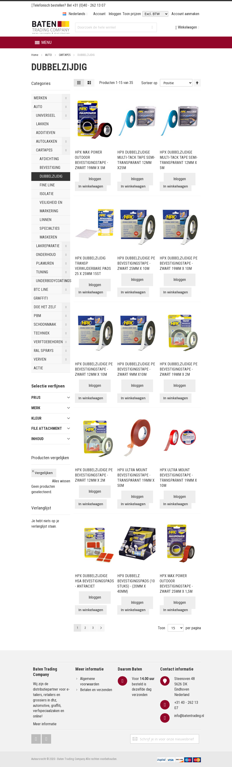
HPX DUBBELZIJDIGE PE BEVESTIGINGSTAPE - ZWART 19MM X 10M (178, 263)
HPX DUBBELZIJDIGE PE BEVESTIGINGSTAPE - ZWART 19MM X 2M (178, 369)
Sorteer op (149, 82)
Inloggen (115, 14)
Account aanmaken (185, 14)
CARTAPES (65, 55)
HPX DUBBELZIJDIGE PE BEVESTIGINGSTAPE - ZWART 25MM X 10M (136, 263)
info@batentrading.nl (189, 715)
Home (35, 55)
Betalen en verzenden (96, 690)
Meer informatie (45, 724)
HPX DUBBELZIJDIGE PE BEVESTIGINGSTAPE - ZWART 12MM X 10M (94, 369)
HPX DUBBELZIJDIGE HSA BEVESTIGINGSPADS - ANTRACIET (94, 581)
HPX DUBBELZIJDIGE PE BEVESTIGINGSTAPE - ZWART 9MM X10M (136, 369)
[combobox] (116, 27)
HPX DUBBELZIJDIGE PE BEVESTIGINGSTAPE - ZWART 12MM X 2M (94, 475)
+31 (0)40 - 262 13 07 (89, 5)
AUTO (49, 55)
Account (99, 14)
